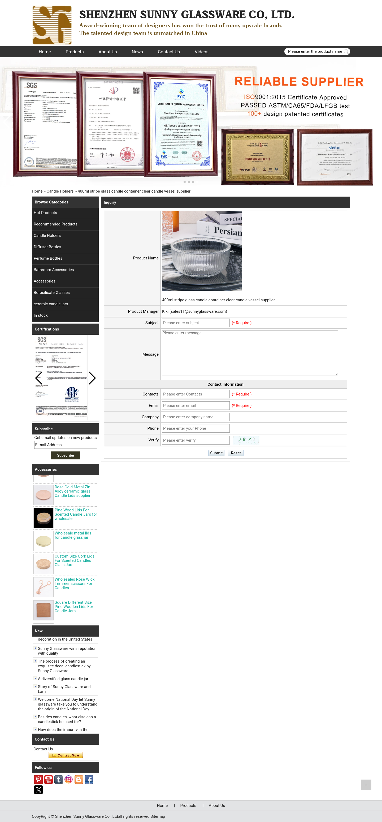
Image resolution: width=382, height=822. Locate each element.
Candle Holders (60, 191)
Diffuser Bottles (47, 247)
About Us (107, 51)
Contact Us (169, 51)
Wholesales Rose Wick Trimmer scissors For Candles (74, 584)
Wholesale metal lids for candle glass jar (73, 536)
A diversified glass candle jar (63, 679)
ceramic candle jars (51, 304)
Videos (202, 51)
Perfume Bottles (48, 258)
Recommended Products (55, 224)
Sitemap (157, 816)
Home (45, 51)
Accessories (44, 281)
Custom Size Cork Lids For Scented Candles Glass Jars (74, 561)
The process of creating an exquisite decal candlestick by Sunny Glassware (64, 667)
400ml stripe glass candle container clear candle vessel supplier (218, 300)
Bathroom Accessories (54, 269)
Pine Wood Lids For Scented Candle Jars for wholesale (76, 515)
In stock (41, 315)
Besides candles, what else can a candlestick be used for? (67, 720)
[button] (185, 182)
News (137, 51)
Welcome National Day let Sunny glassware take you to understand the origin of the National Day (67, 705)
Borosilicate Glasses (52, 292)
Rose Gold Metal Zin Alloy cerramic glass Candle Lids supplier (72, 492)
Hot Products (45, 212)
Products (75, 51)
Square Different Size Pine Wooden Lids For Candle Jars (74, 607)
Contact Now (66, 755)
